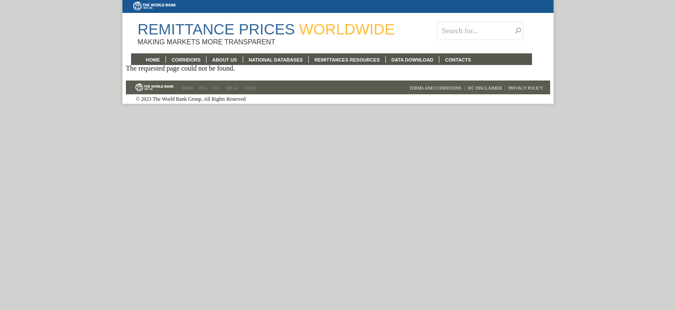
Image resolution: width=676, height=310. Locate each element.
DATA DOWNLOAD (412, 59)
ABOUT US (224, 59)
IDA (202, 87)
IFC (216, 87)
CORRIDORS (186, 59)
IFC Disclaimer (485, 88)
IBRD (187, 87)
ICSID (250, 87)
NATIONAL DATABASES (276, 59)
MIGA (231, 87)
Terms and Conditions (435, 88)
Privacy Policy (525, 88)
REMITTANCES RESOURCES (346, 59)
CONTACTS (458, 59)
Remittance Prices (266, 29)
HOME (153, 59)
